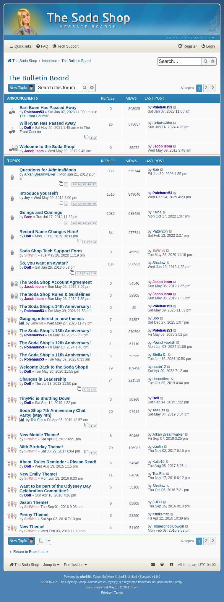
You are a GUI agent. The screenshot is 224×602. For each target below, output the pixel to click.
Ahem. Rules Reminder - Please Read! (58, 462)
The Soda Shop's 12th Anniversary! (55, 342)
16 (89, 184)
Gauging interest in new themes (52, 318)
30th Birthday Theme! (41, 446)
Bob (155, 170)
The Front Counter (34, 116)
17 (94, 184)
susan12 (159, 367)
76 (94, 203)
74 (84, 203)
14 (79, 184)
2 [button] (206, 87)
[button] (213, 88)
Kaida (157, 212)
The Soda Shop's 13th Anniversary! (55, 330)
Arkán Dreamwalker (39, 174)
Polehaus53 (34, 112)
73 (79, 203)
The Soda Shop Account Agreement (56, 282)
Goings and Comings (41, 212)
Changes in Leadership (43, 379)
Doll (27, 128)
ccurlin (157, 446)
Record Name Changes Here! (49, 231)
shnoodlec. (161, 379)
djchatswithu (162, 123)
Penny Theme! (34, 514)
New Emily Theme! (38, 474)
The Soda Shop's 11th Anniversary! (55, 355)
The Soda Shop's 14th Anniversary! (55, 306)
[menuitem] (190, 37)
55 (94, 222)
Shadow (158, 263)
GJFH (157, 502)
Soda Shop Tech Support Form (51, 251)
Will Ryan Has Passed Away (48, 123)
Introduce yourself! (39, 193)
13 (74, 184)
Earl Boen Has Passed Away (48, 107)
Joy (27, 198)
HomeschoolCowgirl (168, 526)
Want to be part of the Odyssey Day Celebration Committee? (55, 488)
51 (74, 222)
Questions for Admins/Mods (48, 170)
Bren (28, 217)
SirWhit (30, 255)
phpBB (85, 576)
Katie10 (158, 462)
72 (74, 203)
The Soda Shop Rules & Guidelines (55, 294)
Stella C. (159, 355)
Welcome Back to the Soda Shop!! (54, 367)
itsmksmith (160, 514)
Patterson (160, 231)
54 (89, 222)
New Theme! (32, 526)
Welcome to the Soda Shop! (48, 146)
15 (84, 184)
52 (79, 222)
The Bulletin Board (38, 77)
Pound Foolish (163, 342)
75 (89, 203)
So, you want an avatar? (44, 263)
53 (84, 222)
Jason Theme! (34, 502)
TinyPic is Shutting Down (45, 398)
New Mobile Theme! (39, 434)
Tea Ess (36, 420)
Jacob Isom (34, 151)
